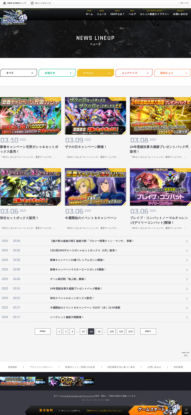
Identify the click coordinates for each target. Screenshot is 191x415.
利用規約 (12, 367)
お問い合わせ (154, 367)
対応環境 (178, 367)
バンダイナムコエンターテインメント (78, 396)
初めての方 (184, 3)
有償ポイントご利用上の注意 (80, 367)
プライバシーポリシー (41, 367)
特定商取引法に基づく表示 (121, 367)
